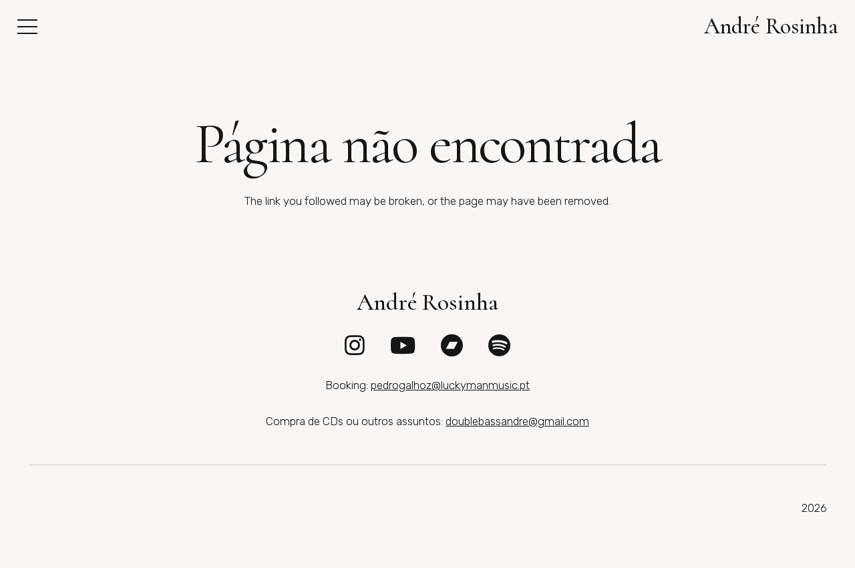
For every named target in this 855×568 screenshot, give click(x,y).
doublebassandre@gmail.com (517, 421)
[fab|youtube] (402, 345)
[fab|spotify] (499, 345)
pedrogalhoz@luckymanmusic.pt (450, 385)
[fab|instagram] (355, 345)
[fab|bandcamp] (451, 345)
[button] (27, 27)
